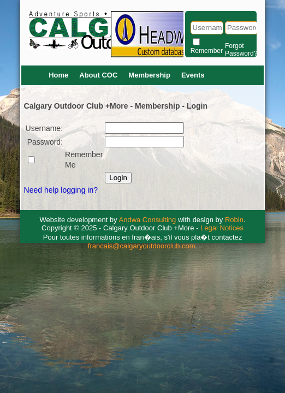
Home (58, 75)
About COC (98, 75)
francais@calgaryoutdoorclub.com (141, 246)
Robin (234, 220)
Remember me (207, 54)
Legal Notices (222, 228)
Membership (149, 75)
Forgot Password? (241, 49)
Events (193, 75)
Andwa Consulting (147, 220)
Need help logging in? (61, 190)
